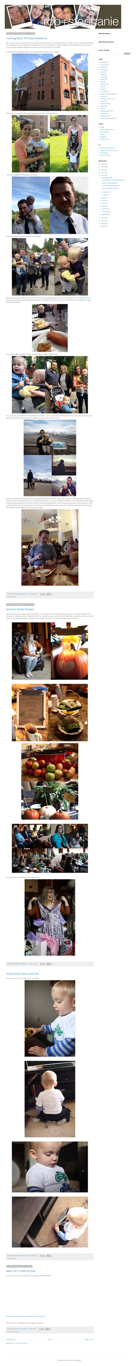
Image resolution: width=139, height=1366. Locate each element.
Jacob (102, 127)
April (104, 206)
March (105, 209)
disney (102, 67)
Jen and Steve (104, 132)
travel (13, 597)
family (102, 74)
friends (102, 77)
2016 (103, 164)
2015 (103, 167)
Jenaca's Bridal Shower (20, 609)
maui (13, 1332)
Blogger (78, 1360)
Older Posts (89, 1340)
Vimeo (43, 1316)
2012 (103, 175)
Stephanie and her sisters (108, 150)
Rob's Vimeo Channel (107, 148)
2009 (103, 223)
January (105, 214)
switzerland (104, 104)
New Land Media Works (29, 1316)
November (106, 178)
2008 (103, 226)
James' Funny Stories (107, 129)
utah (101, 109)
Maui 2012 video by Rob (21, 1271)
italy (101, 87)
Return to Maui (11, 1316)
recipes (102, 96)
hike (101, 82)
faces (102, 72)
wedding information (107, 118)
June (104, 200)
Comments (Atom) (21, 1343)
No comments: (33, 594)
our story (103, 91)
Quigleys (103, 137)
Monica (102, 134)
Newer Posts (11, 1340)
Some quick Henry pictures (22, 973)
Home (50, 1340)
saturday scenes (105, 99)
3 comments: (32, 1329)
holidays (103, 84)
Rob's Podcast (105, 155)
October (106, 192)
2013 (103, 172)
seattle (102, 101)
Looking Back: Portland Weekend (26, 38)
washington (104, 116)
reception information (107, 94)
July (104, 198)
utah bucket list (105, 111)
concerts (103, 65)
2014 (103, 170)
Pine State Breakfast (81, 298)
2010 (103, 221)
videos (102, 113)
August (105, 195)
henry (13, 1258)
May (104, 203)
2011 (103, 218)
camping (103, 62)
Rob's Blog (104, 153)
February (106, 212)
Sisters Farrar (104, 139)
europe (102, 70)
